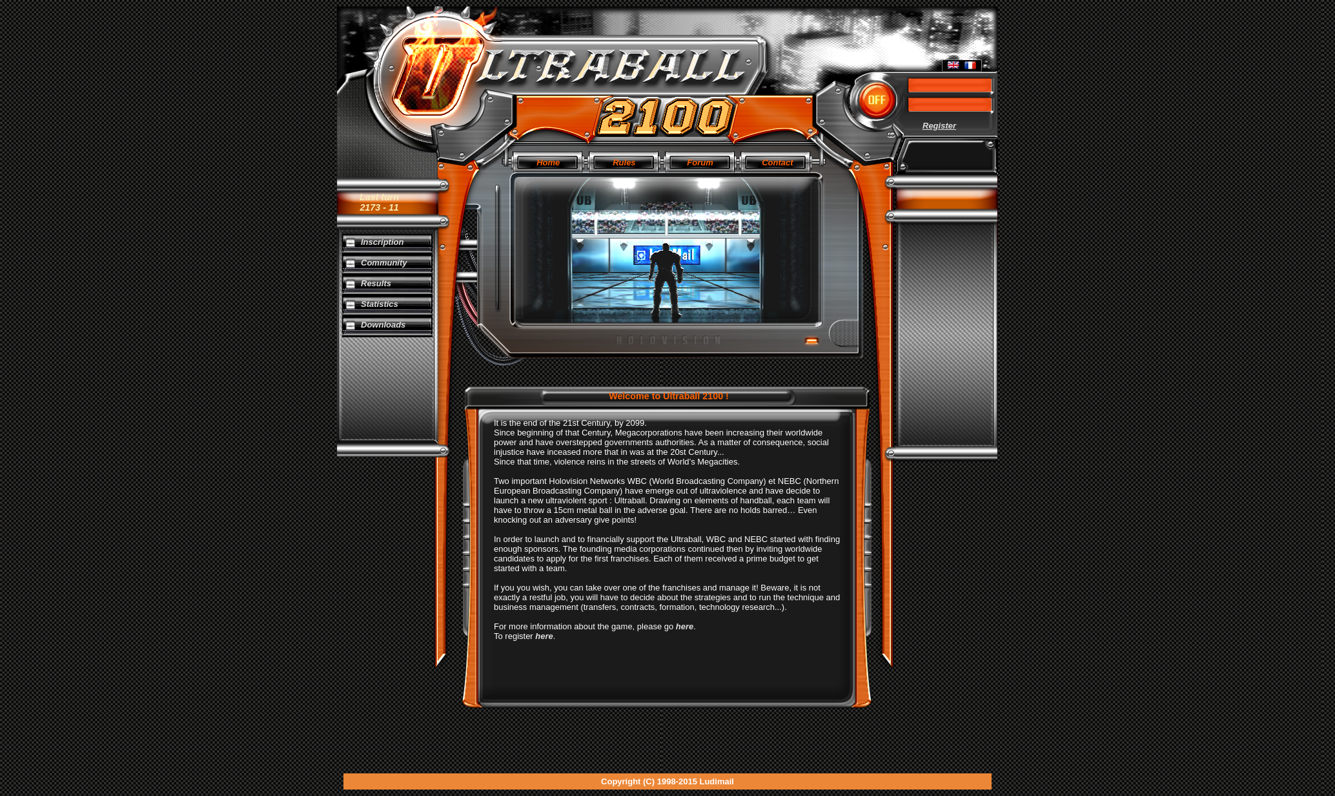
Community (384, 262)
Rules (624, 162)
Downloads (383, 325)
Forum (700, 162)
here (684, 626)
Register (939, 126)
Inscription (382, 242)
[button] (877, 100)
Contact (777, 162)
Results (376, 283)
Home (548, 162)
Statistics (379, 304)
